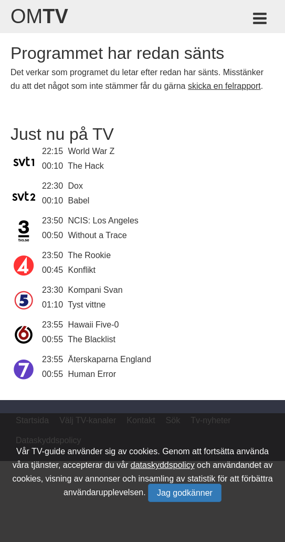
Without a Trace (97, 235)
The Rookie (89, 255)
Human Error (92, 374)
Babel (79, 200)
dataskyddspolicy (163, 465)
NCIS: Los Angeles (103, 220)
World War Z (91, 151)
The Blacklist (91, 339)
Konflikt (82, 269)
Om (39, 16)
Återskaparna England (109, 359)
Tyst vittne (86, 304)
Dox (75, 185)
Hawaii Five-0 (93, 324)
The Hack (85, 165)
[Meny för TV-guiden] (260, 20)
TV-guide (48, 451)
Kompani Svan (95, 289)
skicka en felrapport (224, 85)
